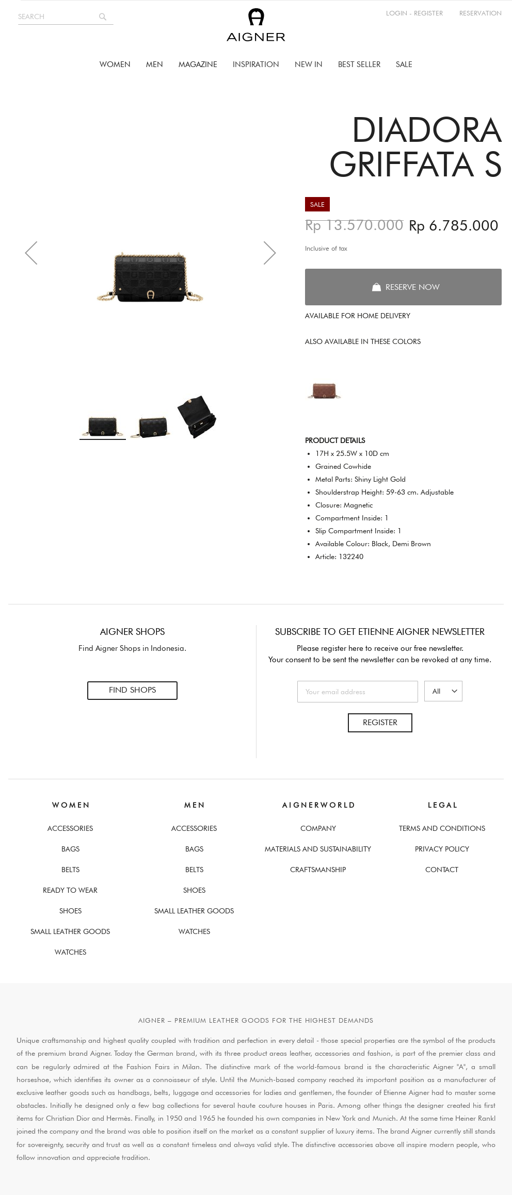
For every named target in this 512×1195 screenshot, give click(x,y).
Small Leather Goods (70, 931)
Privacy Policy (442, 849)
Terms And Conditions (442, 828)
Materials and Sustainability (318, 849)
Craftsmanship (318, 869)
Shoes (70, 911)
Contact (441, 869)
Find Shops (132, 690)
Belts (70, 869)
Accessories (70, 828)
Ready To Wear (70, 890)
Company (318, 828)
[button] (31, 252)
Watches (70, 952)
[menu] (256, 64)
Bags (70, 849)
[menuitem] (115, 64)
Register (380, 722)
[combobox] (66, 16)
